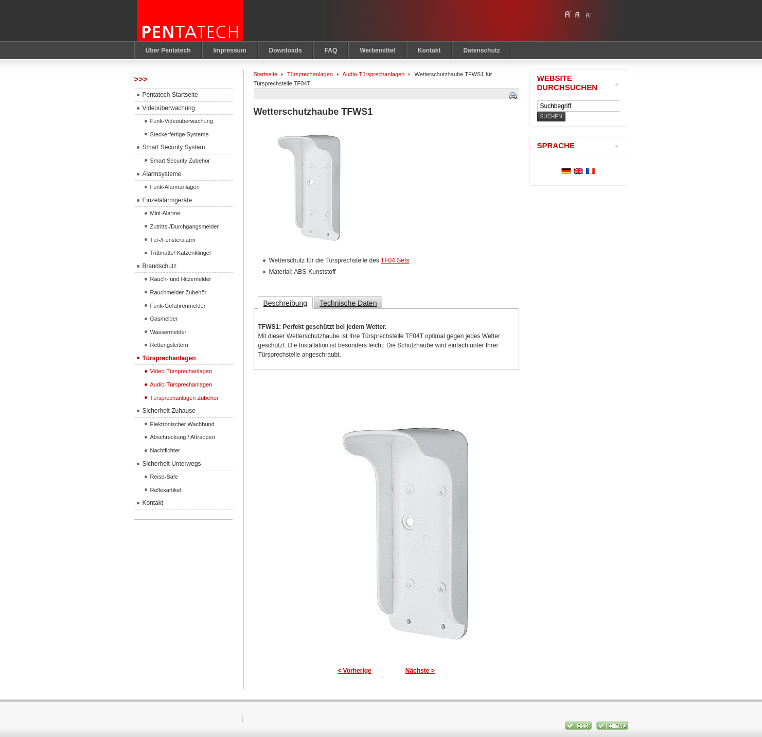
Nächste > (420, 670)
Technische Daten (348, 303)
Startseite (266, 74)
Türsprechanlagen (310, 74)
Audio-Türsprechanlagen (374, 74)
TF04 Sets (395, 260)
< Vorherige (354, 670)
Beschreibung (285, 303)
